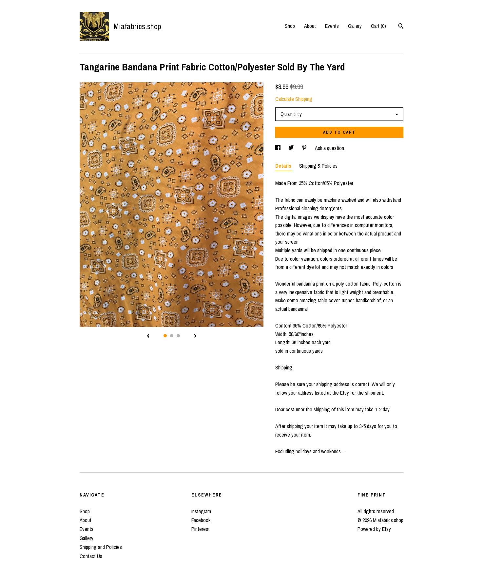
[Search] (400, 26)
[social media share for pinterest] (305, 148)
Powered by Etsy (374, 529)
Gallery (355, 25)
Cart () (378, 25)
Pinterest (200, 529)
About (310, 25)
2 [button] (171, 335)
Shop (290, 25)
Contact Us (91, 556)
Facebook (200, 520)
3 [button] (178, 335)
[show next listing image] (195, 336)
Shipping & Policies (318, 165)
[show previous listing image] (148, 336)
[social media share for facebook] (278, 148)
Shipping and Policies (101, 547)
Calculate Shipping (293, 99)
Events (332, 25)
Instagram (201, 511)
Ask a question (329, 148)
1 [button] (165, 335)
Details (284, 165)
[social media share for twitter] (291, 148)
